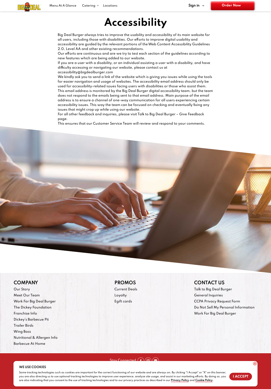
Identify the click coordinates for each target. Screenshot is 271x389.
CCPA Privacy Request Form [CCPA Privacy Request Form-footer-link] (217, 301)
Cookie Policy (204, 380)
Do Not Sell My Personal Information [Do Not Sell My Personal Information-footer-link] (224, 307)
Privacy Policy (180, 380)
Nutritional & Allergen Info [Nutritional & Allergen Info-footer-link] (36, 338)
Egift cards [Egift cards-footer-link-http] (123, 301)
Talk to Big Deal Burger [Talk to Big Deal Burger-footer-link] (213, 289)
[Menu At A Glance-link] (63, 5)
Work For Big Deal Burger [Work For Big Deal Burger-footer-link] (35, 301)
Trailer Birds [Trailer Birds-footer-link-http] (23, 325)
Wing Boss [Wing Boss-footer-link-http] (22, 332)
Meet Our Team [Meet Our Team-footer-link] (27, 295)
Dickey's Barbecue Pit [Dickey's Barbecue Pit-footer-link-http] (31, 319)
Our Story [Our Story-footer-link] (22, 289)
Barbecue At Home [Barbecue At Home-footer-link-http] (29, 344)
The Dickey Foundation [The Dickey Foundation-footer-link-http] (33, 307)
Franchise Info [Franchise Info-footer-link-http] (25, 313)
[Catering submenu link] (90, 5)
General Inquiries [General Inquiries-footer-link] (208, 295)
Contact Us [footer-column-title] (209, 283)
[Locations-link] (110, 5)
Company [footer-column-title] (26, 283)
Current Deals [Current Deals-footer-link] (125, 289)
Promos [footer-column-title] (125, 283)
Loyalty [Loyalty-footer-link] (120, 295)
